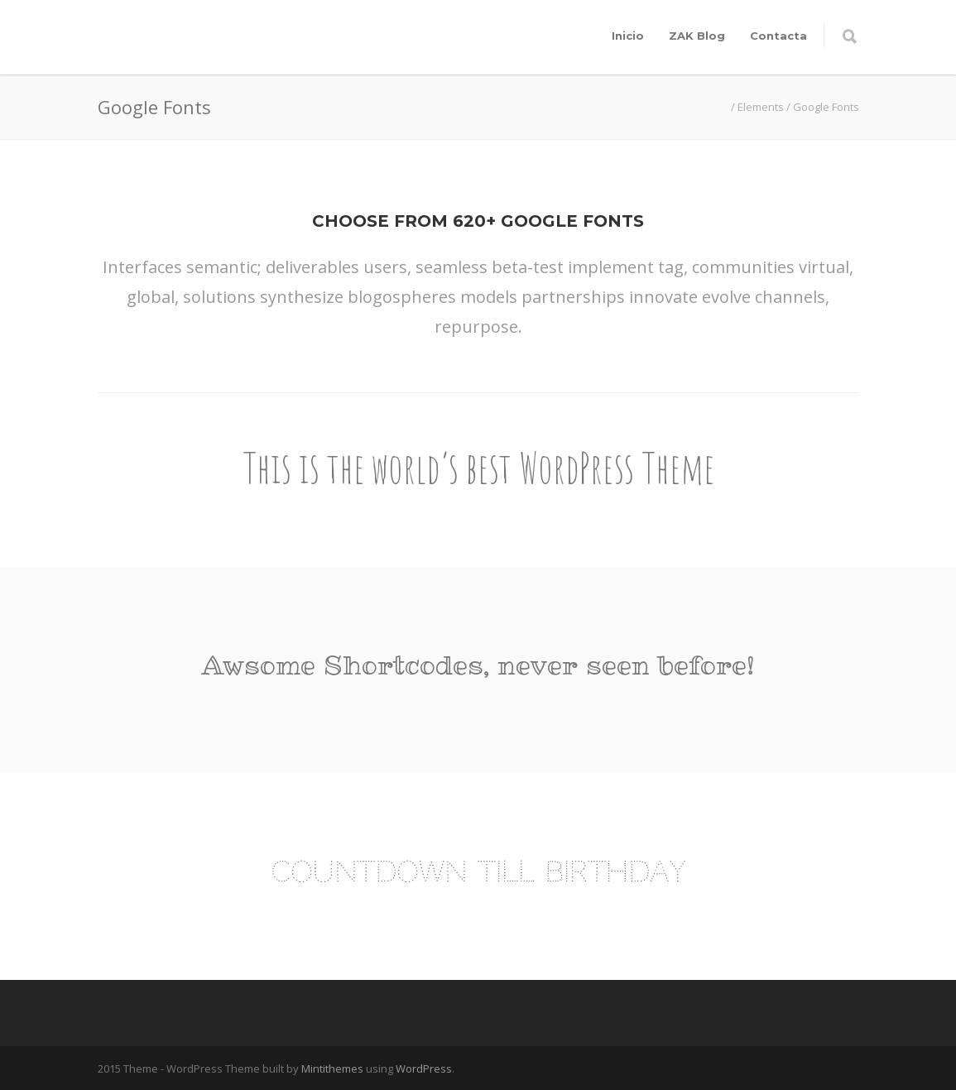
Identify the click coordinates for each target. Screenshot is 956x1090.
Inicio (628, 35)
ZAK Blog (697, 35)
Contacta (778, 35)
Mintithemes (332, 1068)
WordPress (424, 1068)
